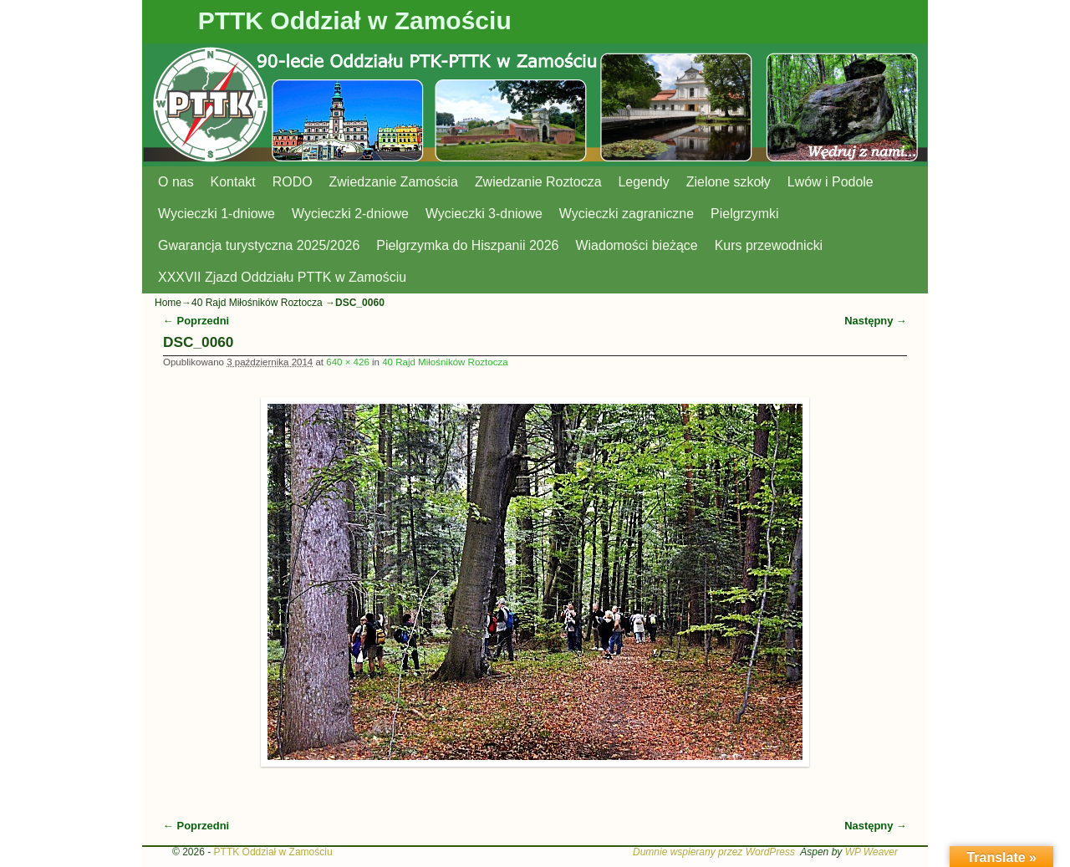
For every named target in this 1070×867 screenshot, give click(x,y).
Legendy (644, 182)
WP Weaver (871, 852)
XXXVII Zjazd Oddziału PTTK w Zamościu (282, 277)
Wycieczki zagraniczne (626, 214)
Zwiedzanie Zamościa (393, 182)
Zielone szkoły (728, 182)
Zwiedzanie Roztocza (538, 182)
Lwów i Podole (830, 182)
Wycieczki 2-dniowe (350, 214)
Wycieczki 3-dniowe (484, 214)
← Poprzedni (196, 320)
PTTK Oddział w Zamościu (355, 20)
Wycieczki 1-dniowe (216, 214)
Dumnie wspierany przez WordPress (714, 852)
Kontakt (233, 182)
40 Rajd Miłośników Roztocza (257, 303)
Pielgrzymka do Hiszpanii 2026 (467, 245)
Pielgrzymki (745, 214)
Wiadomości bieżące (636, 245)
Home (168, 303)
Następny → (875, 320)
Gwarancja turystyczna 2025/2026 (258, 245)
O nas (176, 182)
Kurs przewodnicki (769, 245)
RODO (293, 182)
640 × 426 (347, 362)
